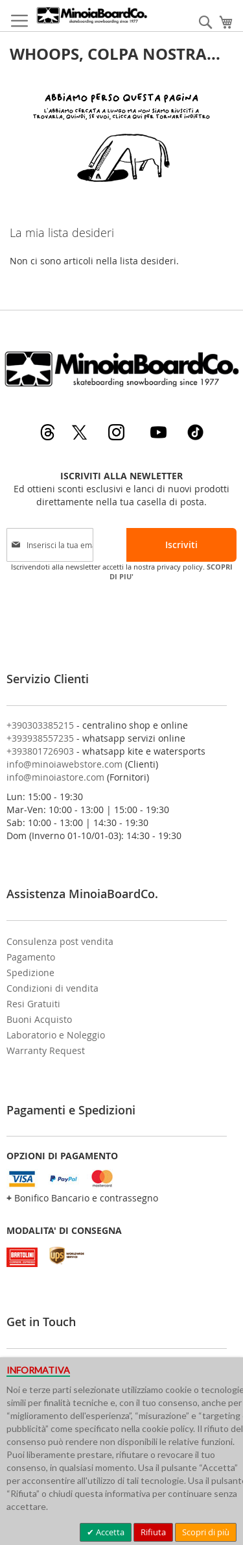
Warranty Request (45, 1050)
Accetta (109, 1532)
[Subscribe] (181, 545)
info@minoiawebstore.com (64, 764)
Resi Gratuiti (33, 1004)
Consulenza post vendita (59, 941)
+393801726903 (40, 751)
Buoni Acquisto (39, 1019)
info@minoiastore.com (55, 777)
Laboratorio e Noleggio (55, 1035)
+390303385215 (40, 725)
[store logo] (92, 15)
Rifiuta (153, 1532)
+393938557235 (40, 738)
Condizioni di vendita (52, 988)
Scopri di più (205, 1532)
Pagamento (30, 957)
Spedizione (30, 972)
